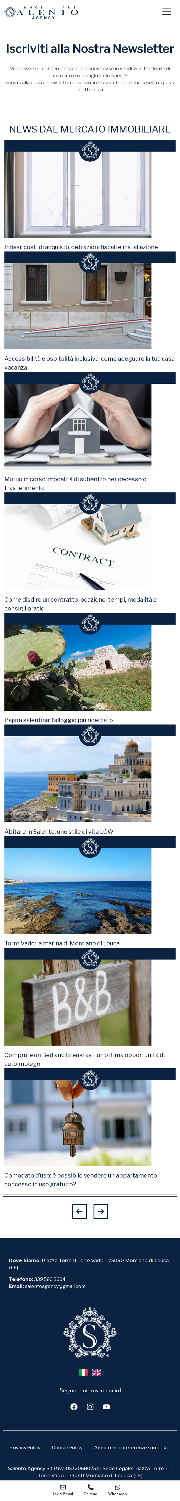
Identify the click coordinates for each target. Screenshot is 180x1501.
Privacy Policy (24, 1447)
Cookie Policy (67, 1447)
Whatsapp (117, 1494)
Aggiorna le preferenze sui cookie (132, 1447)
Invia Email (63, 1494)
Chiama (90, 1494)
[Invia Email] (63, 1487)
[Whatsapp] (118, 1487)
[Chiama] (91, 1487)
